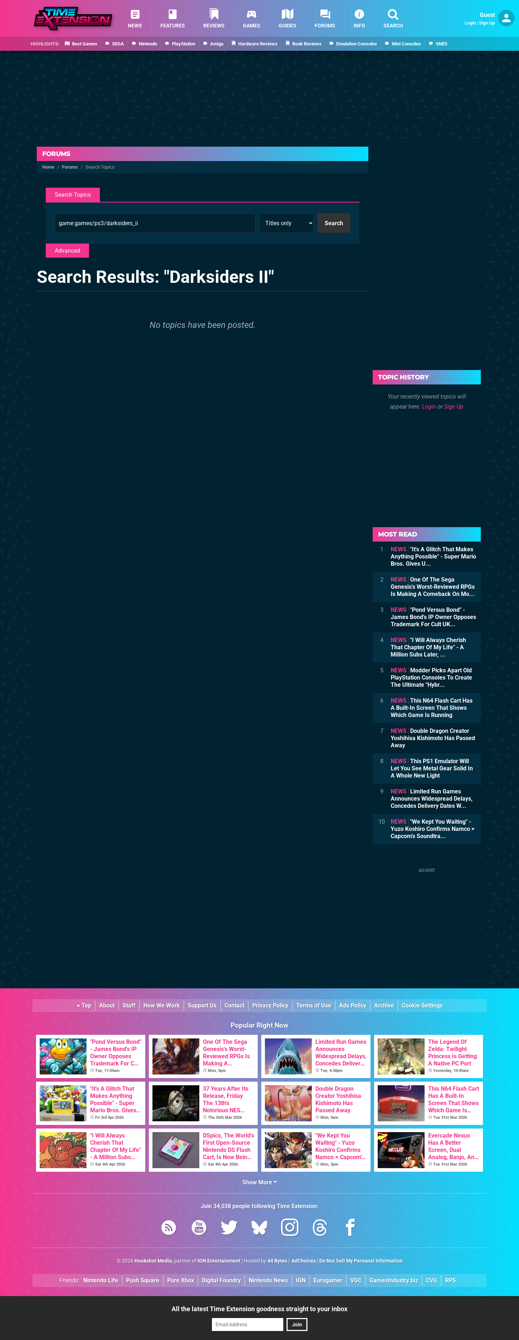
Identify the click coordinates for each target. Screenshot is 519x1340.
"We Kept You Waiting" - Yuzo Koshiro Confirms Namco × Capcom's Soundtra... (433, 829)
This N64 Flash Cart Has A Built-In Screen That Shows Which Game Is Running (432, 707)
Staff (129, 1005)
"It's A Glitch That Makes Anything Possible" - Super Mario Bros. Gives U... (433, 556)
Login (470, 23)
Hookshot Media (153, 1261)
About (107, 1005)
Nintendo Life (100, 1280)
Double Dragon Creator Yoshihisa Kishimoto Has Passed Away (433, 738)
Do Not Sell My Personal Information (361, 1261)
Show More (260, 1182)
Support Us (202, 1005)
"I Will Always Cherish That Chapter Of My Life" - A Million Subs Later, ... (428, 647)
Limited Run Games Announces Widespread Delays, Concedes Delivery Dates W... (432, 798)
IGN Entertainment (219, 1261)
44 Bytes (277, 1261)
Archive (384, 1005)
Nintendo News (268, 1280)
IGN (301, 1280)
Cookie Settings (422, 1005)
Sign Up (487, 23)
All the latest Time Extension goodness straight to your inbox (259, 1309)
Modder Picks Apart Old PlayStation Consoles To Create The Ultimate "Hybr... (431, 677)
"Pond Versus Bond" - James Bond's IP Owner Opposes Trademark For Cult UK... (433, 617)
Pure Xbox (180, 1280)
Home (48, 167)
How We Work (161, 1005)
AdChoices (303, 1261)
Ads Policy (352, 1005)
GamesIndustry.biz (393, 1280)
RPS (450, 1280)
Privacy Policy (270, 1005)
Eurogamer (328, 1280)
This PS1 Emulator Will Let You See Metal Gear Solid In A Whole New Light (432, 768)
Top (84, 1005)
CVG (431, 1280)
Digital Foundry (221, 1280)
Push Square (142, 1280)
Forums (56, 153)
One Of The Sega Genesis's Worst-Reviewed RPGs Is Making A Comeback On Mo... (433, 586)
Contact (234, 1005)
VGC (355, 1280)
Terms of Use (313, 1005)
